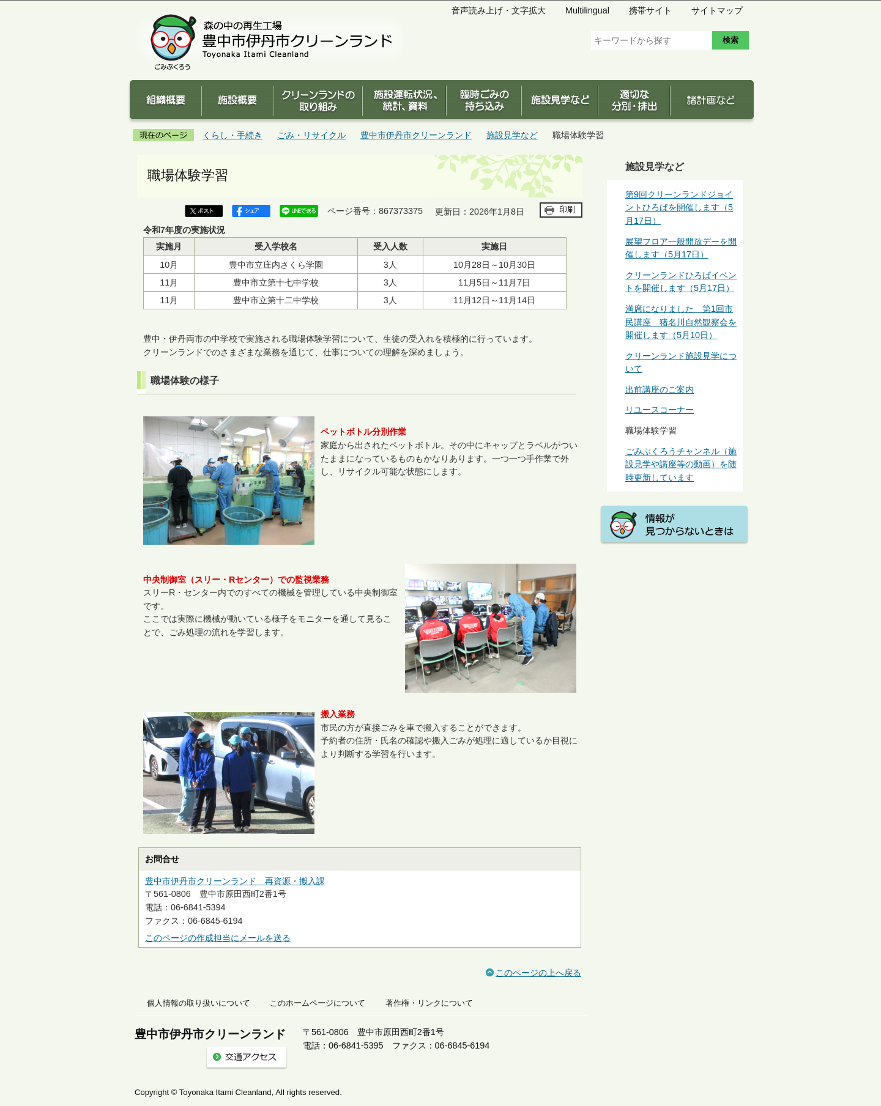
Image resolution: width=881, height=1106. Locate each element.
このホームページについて (317, 1003)
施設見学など (512, 135)
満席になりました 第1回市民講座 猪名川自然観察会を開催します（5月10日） (681, 322)
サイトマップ (717, 10)
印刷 (567, 209)
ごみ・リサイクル (311, 135)
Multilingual (587, 10)
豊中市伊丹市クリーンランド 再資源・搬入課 (235, 881)
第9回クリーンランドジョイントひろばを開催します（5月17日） (679, 208)
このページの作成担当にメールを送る (218, 938)
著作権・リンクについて (429, 1003)
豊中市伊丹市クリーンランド (416, 135)
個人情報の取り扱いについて (198, 1003)
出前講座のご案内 (659, 389)
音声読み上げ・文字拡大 (499, 10)
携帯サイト (650, 10)
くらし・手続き (232, 135)
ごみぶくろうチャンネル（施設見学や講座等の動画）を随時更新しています (681, 464)
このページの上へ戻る (538, 973)
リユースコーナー (659, 410)
